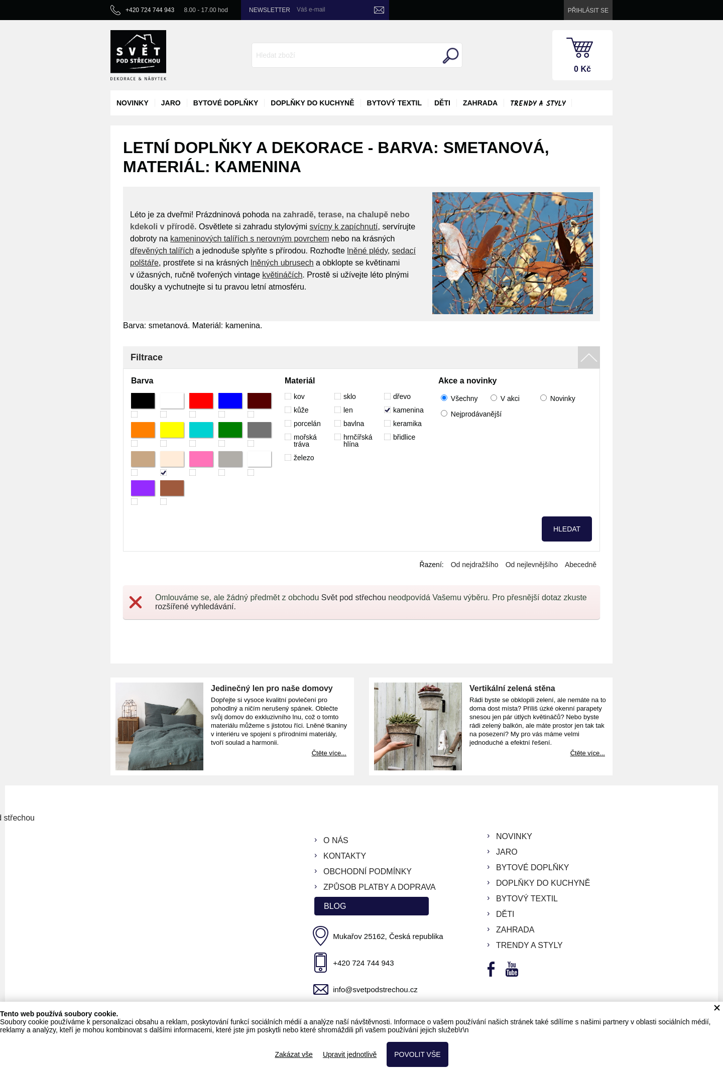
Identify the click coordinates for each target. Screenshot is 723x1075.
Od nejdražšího (475, 565)
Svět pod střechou (353, 597)
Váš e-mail (311, 9)
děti (442, 103)
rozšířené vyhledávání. (195, 606)
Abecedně (580, 565)
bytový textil (394, 103)
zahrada (480, 103)
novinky (132, 103)
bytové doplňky (226, 103)
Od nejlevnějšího (532, 565)
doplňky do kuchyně (312, 103)
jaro (171, 103)
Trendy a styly (537, 103)
